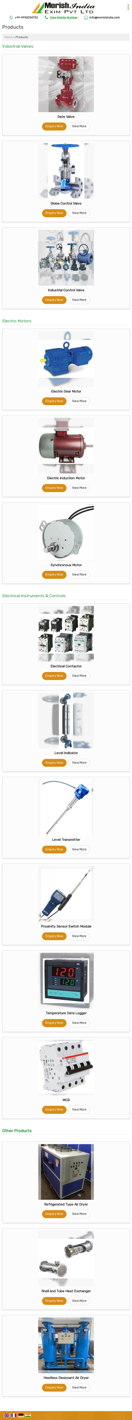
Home (8, 37)
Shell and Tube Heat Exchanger (66, 1291)
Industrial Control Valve (66, 290)
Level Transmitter (66, 840)
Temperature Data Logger (66, 1013)
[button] (64, 17)
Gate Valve (66, 117)
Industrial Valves (17, 46)
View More (79, 126)
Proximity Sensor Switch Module (66, 926)
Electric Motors (16, 321)
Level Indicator (66, 753)
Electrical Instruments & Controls (34, 595)
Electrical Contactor (66, 666)
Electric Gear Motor (66, 391)
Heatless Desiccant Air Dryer (66, 1378)
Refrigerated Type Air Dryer (66, 1204)
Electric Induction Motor (66, 478)
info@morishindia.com (104, 17)
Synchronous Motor (66, 565)
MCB (66, 1100)
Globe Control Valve (66, 204)
